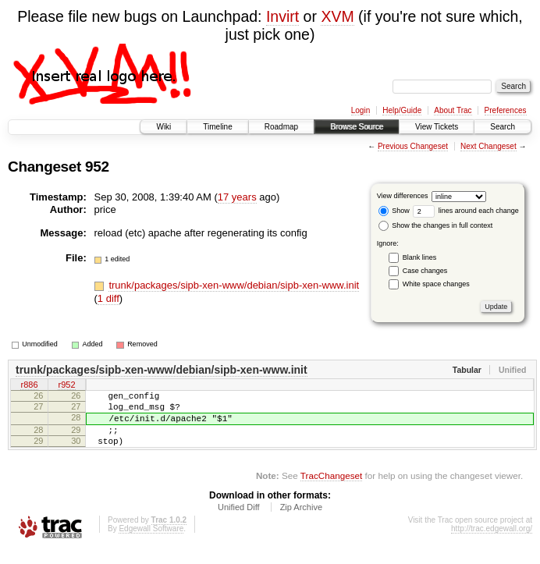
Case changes (425, 271)
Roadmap (281, 126)
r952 (66, 386)
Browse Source (356, 126)
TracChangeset (331, 489)
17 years (237, 197)
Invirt (282, 16)
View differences (402, 196)
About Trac (452, 110)
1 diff (108, 298)
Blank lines (420, 257)
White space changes (436, 284)
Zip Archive (301, 521)
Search (502, 126)
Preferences (506, 110)
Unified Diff (239, 521)
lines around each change (466, 211)
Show (394, 211)
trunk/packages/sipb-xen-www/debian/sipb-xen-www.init (233, 285)
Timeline (217, 126)
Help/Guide (401, 110)
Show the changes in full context (435, 225)
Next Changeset (488, 146)
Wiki (163, 126)
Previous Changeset (413, 146)
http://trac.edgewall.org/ (491, 542)
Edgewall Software (151, 542)
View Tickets (436, 126)
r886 (28, 386)
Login (360, 110)
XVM (337, 16)
